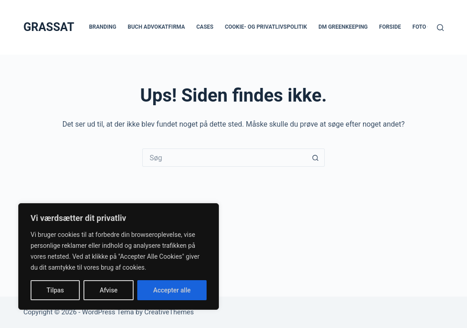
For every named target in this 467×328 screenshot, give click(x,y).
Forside (390, 27)
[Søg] (440, 27)
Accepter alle (172, 290)
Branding (102, 27)
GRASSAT (48, 27)
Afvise (108, 290)
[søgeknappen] (315, 158)
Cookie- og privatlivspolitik (266, 27)
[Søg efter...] (224, 158)
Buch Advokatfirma (156, 27)
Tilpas (55, 290)
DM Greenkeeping (343, 27)
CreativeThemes (169, 312)
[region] (118, 256)
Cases (205, 27)
